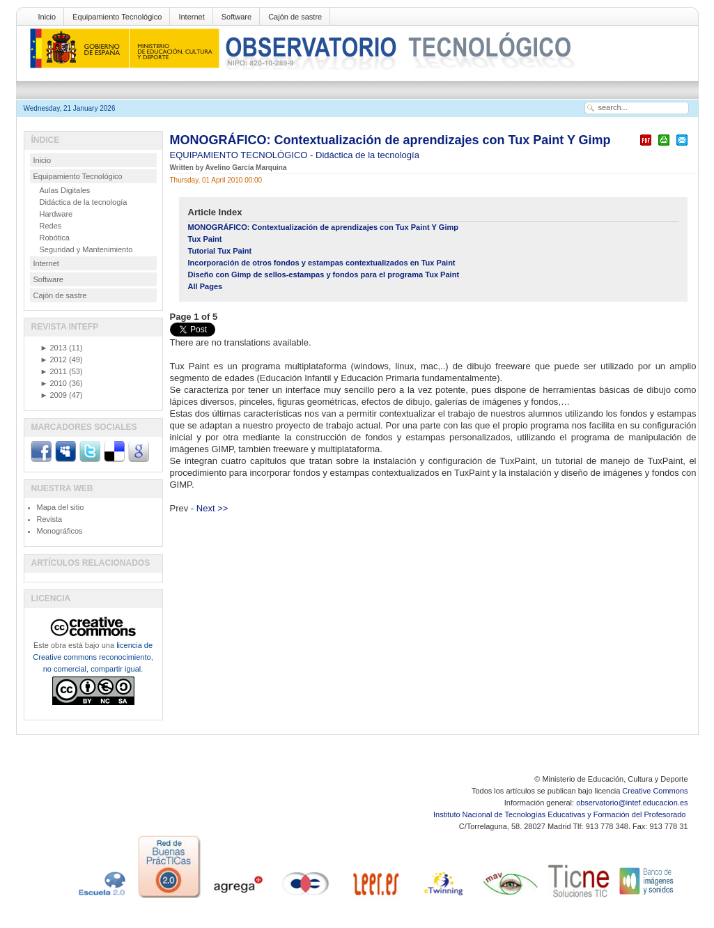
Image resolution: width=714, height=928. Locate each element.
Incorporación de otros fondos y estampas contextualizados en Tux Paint (322, 262)
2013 (53, 347)
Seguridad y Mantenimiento (86, 249)
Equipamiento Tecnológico (117, 17)
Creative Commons (655, 791)
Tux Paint (205, 239)
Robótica (55, 237)
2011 (53, 371)
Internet (191, 17)
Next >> (212, 508)
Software (236, 17)
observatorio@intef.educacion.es (632, 802)
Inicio (47, 17)
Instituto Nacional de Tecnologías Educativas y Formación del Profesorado (560, 814)
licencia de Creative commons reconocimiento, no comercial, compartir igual (93, 657)
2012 (53, 359)
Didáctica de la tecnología (367, 155)
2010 (53, 383)
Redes (51, 226)
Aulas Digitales (65, 190)
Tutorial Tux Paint (220, 251)
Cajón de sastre (295, 17)
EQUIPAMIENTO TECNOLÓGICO (240, 155)
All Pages (205, 286)
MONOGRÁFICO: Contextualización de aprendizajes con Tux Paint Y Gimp (390, 140)
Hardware (56, 214)
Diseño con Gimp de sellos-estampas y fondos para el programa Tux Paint (324, 274)
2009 (53, 395)
